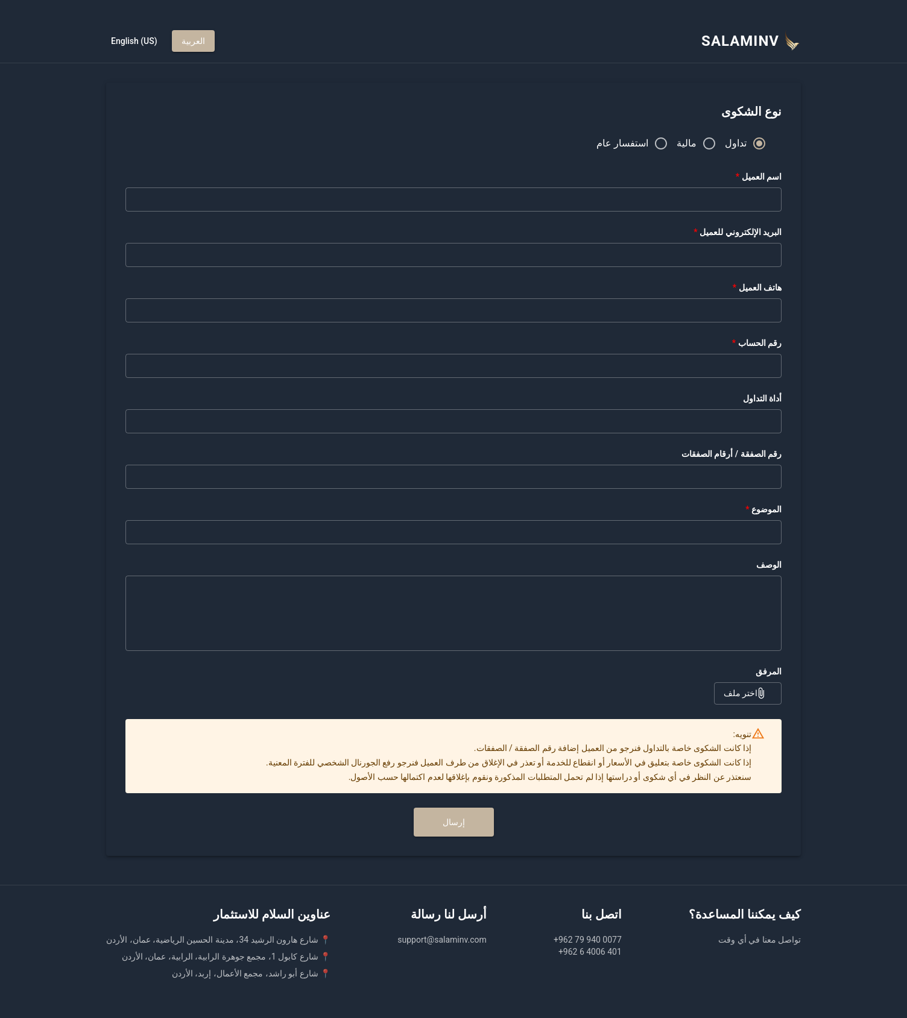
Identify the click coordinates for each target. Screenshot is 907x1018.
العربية (193, 41)
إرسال (454, 822)
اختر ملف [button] (748, 693)
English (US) (134, 41)
